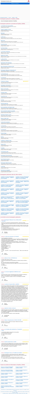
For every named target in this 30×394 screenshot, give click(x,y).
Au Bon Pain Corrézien (5, 122)
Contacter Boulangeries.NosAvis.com (10, 389)
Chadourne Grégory (5, 81)
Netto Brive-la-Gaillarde (5, 170)
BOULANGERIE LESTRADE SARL (7, 107)
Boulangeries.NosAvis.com (6, 1)
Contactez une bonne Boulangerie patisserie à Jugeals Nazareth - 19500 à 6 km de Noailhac (7, 185)
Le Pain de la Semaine (9, 236)
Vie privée (21, 389)
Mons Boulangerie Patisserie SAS (7, 66)
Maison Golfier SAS (4, 118)
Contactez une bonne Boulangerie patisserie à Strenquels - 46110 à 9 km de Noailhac (22, 213)
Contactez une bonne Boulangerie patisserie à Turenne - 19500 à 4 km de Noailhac (7, 181)
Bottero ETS (3, 144)
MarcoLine (3, 40)
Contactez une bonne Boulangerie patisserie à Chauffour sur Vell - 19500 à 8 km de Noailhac (22, 197)
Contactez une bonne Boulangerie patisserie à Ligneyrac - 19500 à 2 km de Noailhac (7, 177)
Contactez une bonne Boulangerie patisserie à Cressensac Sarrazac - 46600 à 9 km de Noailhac (22, 209)
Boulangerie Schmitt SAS (6, 85)
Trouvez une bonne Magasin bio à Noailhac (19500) (22, 374)
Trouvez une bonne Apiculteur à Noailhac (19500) (22, 383)
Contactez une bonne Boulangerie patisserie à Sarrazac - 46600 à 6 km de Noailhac (7, 189)
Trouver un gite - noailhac (24, 393)
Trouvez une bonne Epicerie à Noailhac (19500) (21, 370)
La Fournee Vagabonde (9, 271)
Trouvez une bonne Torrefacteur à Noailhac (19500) (22, 386)
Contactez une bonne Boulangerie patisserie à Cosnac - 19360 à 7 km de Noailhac (22, 189)
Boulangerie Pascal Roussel (6, 155)
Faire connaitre (17, 389)
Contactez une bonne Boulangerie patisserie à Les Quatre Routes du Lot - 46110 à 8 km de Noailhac (22, 201)
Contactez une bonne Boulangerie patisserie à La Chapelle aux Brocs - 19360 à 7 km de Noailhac (7, 197)
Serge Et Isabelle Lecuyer (6, 29)
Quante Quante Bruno (9, 341)
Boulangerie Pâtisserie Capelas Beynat (8, 70)
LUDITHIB (3, 166)
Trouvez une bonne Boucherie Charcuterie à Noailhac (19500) (7, 370)
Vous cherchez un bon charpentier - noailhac (6, 391)
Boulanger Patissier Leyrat (6, 114)
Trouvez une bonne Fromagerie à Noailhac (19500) (7, 377)
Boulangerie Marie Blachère (6, 62)
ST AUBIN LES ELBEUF (17, 352)
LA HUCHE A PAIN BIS (5, 51)
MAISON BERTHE (4, 103)
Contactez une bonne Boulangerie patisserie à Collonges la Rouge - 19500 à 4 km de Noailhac (22, 177)
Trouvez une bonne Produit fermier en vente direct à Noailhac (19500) (7, 386)
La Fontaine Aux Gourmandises (7, 25)
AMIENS (17, 284)
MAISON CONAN (8, 308)
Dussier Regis (3, 133)
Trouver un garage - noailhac (23, 391)
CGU (23, 389)
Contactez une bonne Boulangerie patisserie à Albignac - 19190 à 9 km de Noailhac (7, 213)
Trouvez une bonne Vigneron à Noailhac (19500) (22, 377)
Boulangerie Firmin (8, 352)
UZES (15, 341)
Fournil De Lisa (4, 96)
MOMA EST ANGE (4, 55)
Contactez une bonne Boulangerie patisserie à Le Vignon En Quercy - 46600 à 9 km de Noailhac (7, 209)
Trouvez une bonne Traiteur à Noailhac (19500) (21, 367)
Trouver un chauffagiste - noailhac (16, 391)
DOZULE (14, 308)
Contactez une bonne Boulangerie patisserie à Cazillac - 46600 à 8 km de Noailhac (7, 201)
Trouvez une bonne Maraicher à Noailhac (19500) (7, 383)
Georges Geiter (4, 92)
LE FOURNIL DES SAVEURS (10, 329)
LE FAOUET (16, 236)
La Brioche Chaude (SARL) (10, 284)
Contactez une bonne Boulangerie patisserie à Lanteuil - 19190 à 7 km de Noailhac (22, 193)
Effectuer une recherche (15, 3)
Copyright (25, 389)
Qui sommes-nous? (3, 389)
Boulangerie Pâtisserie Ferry (10, 219)
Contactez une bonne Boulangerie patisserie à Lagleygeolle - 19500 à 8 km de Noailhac (7, 205)
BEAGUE (2, 33)
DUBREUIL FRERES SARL (6, 140)
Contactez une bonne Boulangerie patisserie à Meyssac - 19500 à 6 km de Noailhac (22, 185)
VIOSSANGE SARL (4, 151)
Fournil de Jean (4, 44)
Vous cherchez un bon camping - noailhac (16, 393)
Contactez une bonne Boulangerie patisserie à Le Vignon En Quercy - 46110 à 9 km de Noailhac (22, 205)
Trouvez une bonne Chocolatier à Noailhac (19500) (7, 380)
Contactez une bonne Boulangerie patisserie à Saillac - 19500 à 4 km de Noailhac (22, 181)
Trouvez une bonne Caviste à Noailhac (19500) (6, 374)
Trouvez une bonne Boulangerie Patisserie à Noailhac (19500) (7, 367)
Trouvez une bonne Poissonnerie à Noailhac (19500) (22, 380)
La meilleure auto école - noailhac (7, 393)
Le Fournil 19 (3, 77)
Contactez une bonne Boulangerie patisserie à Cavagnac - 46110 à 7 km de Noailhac (7, 193)
